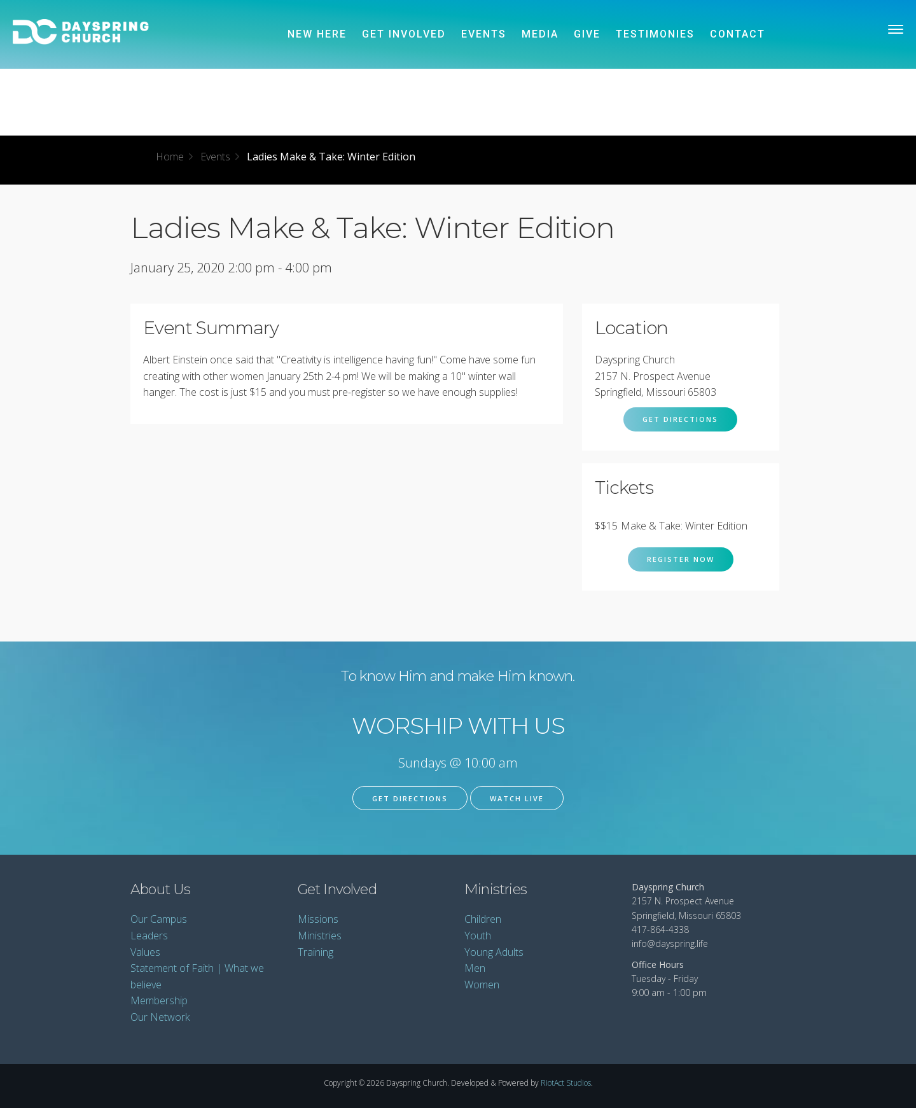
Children (482, 919)
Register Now (680, 559)
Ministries (320, 936)
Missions (318, 919)
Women (481, 985)
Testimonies (655, 34)
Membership (159, 1000)
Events (483, 34)
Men (474, 968)
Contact (737, 34)
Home (170, 157)
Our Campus (158, 919)
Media (540, 34)
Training (315, 952)
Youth (477, 936)
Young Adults (494, 952)
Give (587, 34)
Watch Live (517, 798)
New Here (317, 34)
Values (145, 952)
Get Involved (404, 34)
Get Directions (680, 419)
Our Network (160, 1017)
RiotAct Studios (566, 1082)
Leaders (149, 936)
